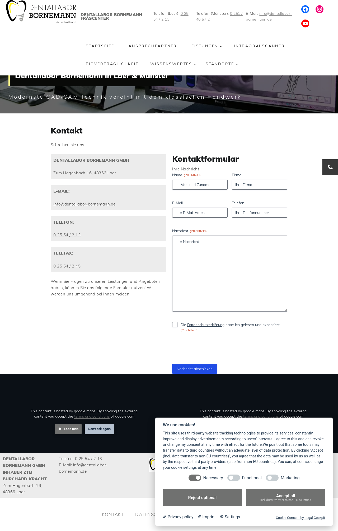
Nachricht (189, 230)
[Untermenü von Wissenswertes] (195, 64)
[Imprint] (207, 517)
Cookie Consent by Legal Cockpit (300, 518)
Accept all (285, 497)
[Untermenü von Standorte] (237, 64)
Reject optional (202, 497)
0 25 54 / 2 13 (67, 234)
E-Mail (177, 202)
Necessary (213, 477)
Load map (71, 429)
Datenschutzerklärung (205, 324)
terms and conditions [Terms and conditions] (92, 416)
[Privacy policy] (178, 517)
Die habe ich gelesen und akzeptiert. (230, 327)
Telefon (238, 202)
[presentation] (211, 363)
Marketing (290, 477)
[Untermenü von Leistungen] (221, 46)
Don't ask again (99, 429)
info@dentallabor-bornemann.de (84, 204)
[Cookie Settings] (230, 517)
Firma (236, 175)
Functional (252, 477)
